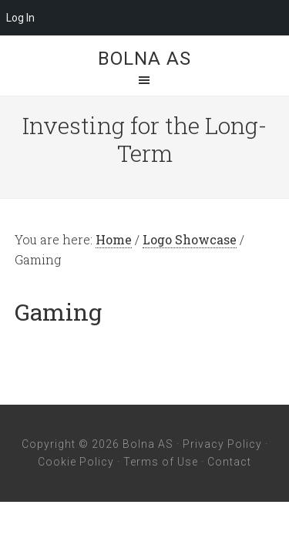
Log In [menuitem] (20, 18)
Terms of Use (160, 462)
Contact (229, 462)
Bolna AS (144, 58)
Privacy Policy (222, 444)
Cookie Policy (76, 462)
